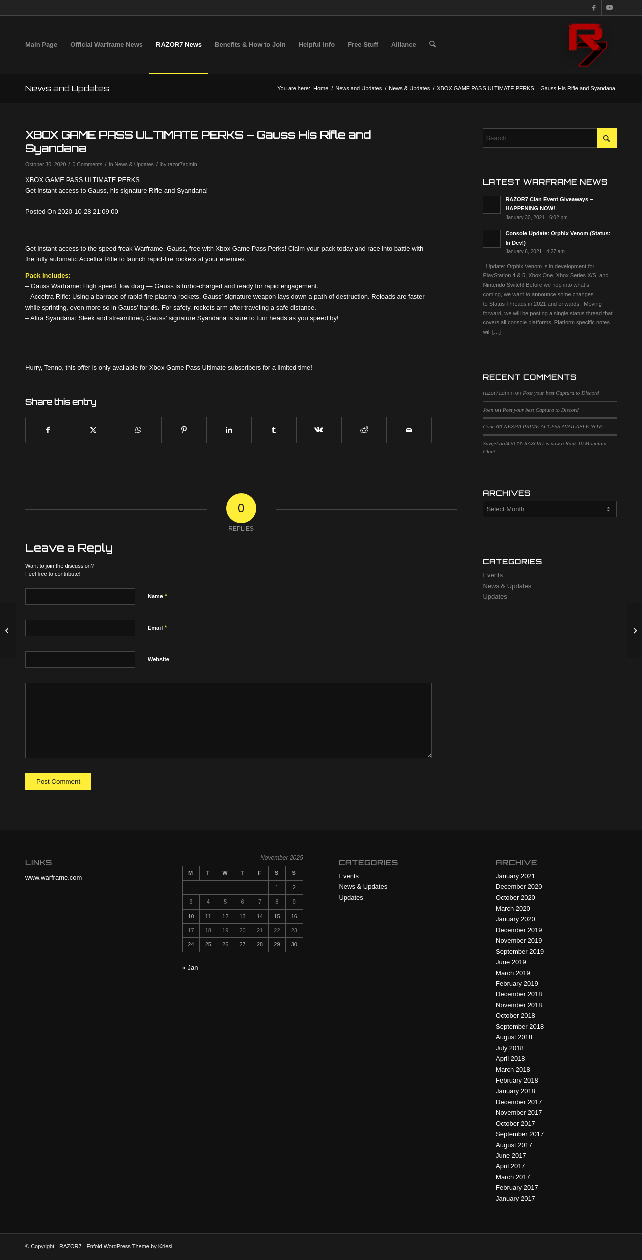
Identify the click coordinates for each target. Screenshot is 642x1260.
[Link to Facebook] (594, 7)
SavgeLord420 (499, 443)
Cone (488, 426)
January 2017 (515, 1198)
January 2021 (515, 876)
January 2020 (515, 919)
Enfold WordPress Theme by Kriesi (129, 1246)
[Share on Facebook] (48, 430)
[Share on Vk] (319, 430)
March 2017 (513, 1177)
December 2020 (519, 886)
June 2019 (511, 962)
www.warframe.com (53, 877)
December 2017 (519, 1102)
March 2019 (513, 973)
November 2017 (519, 1112)
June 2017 (511, 1155)
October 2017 (515, 1123)
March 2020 (513, 908)
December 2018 (519, 994)
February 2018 (517, 1080)
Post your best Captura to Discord (561, 393)
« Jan (190, 967)
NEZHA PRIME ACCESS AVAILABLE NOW (553, 426)
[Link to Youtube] (609, 7)
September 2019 (520, 951)
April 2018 (510, 1058)
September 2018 (520, 1026)
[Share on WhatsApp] (138, 430)
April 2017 (510, 1166)
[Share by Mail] (409, 430)
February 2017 (517, 1187)
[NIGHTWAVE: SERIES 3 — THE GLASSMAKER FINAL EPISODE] (8, 630)
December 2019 (519, 930)
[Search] (432, 45)
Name (157, 596)
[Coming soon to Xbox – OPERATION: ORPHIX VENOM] (634, 630)
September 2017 (520, 1134)
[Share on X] (93, 430)
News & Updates (133, 164)
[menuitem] (41, 45)
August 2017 (514, 1145)
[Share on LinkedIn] (229, 430)
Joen (488, 410)
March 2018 (513, 1069)
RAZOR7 (70, 1246)
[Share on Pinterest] (184, 430)
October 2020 (515, 898)
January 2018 (515, 1091)
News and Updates (67, 88)
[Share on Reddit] (364, 430)
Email (157, 627)
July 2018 (510, 1048)
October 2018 (515, 1015)
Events (493, 575)
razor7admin (182, 164)
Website (158, 659)
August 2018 (514, 1037)
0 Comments (88, 164)
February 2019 (517, 983)
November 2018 (519, 1005)
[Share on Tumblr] (274, 430)
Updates (495, 596)
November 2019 (519, 940)
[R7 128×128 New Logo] (588, 45)
